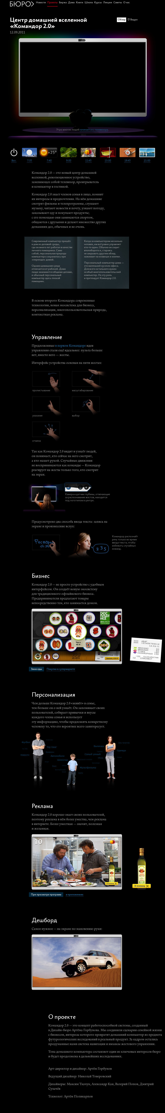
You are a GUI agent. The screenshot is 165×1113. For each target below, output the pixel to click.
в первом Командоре (70, 346)
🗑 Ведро (133, 19)
